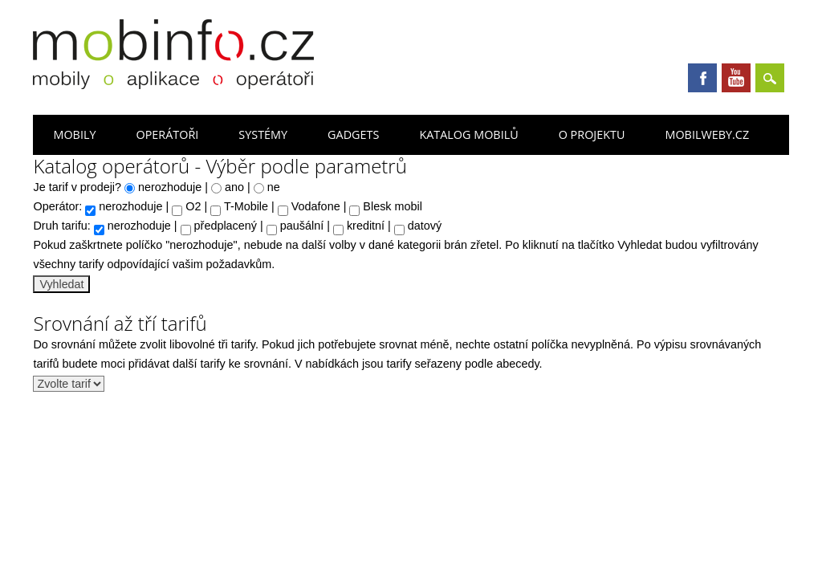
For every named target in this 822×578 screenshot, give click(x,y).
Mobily (74, 134)
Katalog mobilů (468, 134)
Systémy (262, 134)
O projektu (592, 134)
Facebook (702, 77)
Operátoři (167, 134)
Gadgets (353, 134)
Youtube (736, 77)
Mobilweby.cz (707, 134)
